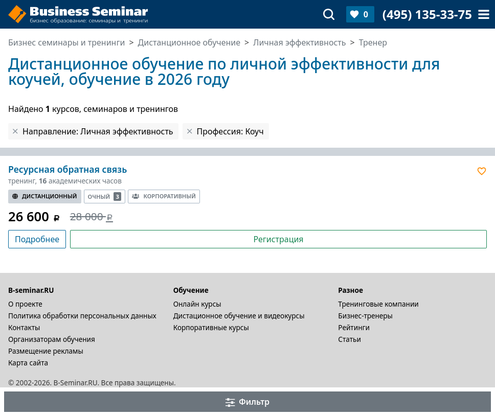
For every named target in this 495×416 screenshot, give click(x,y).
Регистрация (278, 239)
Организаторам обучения (51, 339)
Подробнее (37, 239)
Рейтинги (354, 327)
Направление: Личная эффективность (97, 131)
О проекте (25, 304)
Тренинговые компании (378, 304)
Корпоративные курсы (211, 327)
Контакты (24, 327)
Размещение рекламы (45, 351)
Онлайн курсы (197, 304)
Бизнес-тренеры (365, 315)
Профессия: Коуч (230, 131)
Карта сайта (28, 362)
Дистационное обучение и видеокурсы (239, 315)
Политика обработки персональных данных (82, 315)
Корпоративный (163, 196)
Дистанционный (44, 196)
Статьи (349, 339)
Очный (105, 196)
